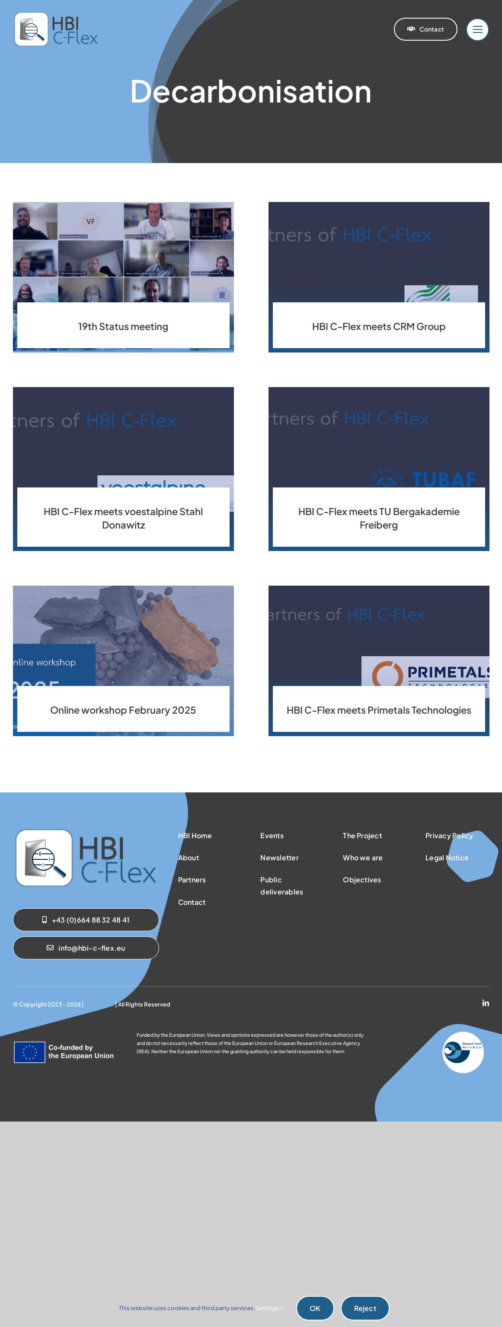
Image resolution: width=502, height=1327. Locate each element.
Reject (365, 1308)
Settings (269, 1308)
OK (315, 1308)
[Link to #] (477, 29)
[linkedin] (486, 1003)
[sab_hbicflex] (86, 830)
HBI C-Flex (99, 1004)
